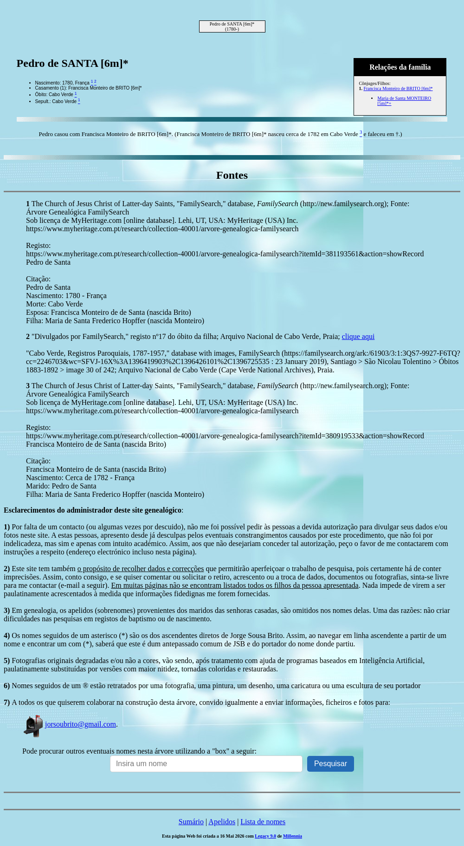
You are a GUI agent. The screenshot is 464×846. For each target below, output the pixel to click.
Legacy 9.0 (265, 836)
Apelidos (221, 822)
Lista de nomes (262, 822)
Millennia (292, 836)
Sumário (191, 822)
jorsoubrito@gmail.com (69, 724)
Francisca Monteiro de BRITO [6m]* (397, 88)
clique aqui (358, 336)
